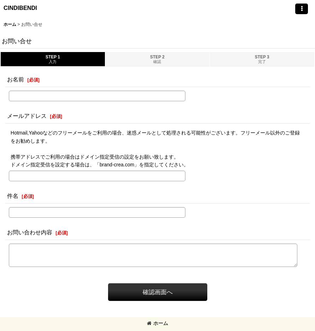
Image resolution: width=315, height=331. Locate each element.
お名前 (15, 79)
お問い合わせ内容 (29, 232)
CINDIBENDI (20, 8)
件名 (12, 196)
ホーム (157, 323)
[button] (301, 9)
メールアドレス (27, 116)
